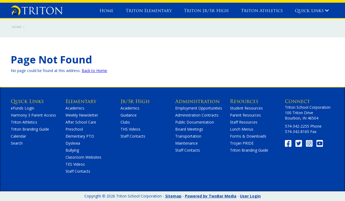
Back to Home (94, 70)
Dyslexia (72, 143)
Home (106, 10)
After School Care (80, 122)
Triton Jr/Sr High (206, 10)
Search (17, 143)
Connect (297, 101)
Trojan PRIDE (242, 143)
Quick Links (312, 10)
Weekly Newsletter (81, 115)
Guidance (128, 115)
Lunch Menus (241, 129)
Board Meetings (189, 129)
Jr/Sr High (135, 101)
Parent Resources (245, 115)
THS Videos (130, 129)
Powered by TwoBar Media (210, 196)
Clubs (125, 122)
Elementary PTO (79, 136)
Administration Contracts (197, 115)
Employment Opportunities (198, 108)
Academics (74, 108)
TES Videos (75, 164)
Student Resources (246, 108)
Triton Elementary (149, 10)
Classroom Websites (83, 157)
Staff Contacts (77, 171)
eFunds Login (22, 108)
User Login (250, 196)
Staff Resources (243, 122)
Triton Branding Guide (30, 129)
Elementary (80, 101)
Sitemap (173, 196)
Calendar (18, 136)
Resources (244, 101)
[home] (37, 9)
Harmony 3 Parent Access (33, 115)
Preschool (74, 129)
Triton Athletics (262, 10)
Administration (197, 101)
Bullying (72, 150)
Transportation (188, 136)
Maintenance (186, 143)
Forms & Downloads (248, 136)
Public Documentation (194, 122)
